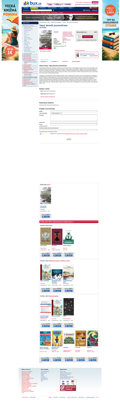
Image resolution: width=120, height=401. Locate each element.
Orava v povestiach (44, 281)
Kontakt (50, 398)
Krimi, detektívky (27, 37)
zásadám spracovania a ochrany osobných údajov (76, 134)
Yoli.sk (42, 376)
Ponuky (34, 7)
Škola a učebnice (52, 7)
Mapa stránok (81, 398)
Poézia (63, 22)
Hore (97, 398)
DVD (25, 85)
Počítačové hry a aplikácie (29, 83)
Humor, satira (26, 34)
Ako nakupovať (63, 376)
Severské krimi (44, 379)
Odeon (42, 375)
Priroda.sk (43, 378)
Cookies (68, 398)
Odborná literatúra (28, 68)
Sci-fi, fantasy (26, 46)
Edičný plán (63, 372)
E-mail (40, 125)
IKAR (26, 398)
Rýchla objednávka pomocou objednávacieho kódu (67, 378)
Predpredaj (42, 7)
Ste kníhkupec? (62, 398)
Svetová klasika (27, 48)
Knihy (48, 22)
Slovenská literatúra (28, 72)
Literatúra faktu (27, 66)
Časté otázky (54, 12)
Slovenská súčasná (27, 75)
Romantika (26, 44)
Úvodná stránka (42, 22)
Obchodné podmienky (90, 398)
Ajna (42, 382)
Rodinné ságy (26, 41)
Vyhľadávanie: (26, 10)
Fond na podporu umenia (29, 60)
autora (48, 185)
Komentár (41, 115)
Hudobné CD (26, 80)
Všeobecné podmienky (28, 12)
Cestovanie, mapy (28, 53)
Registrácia (94, 10)
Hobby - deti (26, 31)
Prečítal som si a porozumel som (68, 134)
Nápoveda (37, 12)
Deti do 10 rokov (27, 56)
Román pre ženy (27, 43)
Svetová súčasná (27, 50)
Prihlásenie (87, 10)
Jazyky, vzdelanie (27, 64)
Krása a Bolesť (43, 246)
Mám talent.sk (44, 380)
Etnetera (34, 398)
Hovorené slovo (27, 79)
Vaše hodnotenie (43, 113)
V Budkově (65, 348)
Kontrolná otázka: (43, 129)
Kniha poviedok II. (67, 246)
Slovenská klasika (53, 297)
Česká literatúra (27, 55)
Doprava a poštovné (45, 12)
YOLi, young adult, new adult (29, 51)
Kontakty (61, 12)
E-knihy (62, 7)
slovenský (65, 38)
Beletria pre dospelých (56, 22)
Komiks (25, 36)
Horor (25, 33)
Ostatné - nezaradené (28, 38)
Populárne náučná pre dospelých (29, 384)
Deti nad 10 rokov (27, 58)
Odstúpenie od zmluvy (65, 375)
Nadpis (41, 111)
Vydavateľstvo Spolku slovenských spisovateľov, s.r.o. (68, 36)
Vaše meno (42, 123)
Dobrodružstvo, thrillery (28, 28)
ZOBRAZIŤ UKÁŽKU (45, 51)
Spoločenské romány (28, 47)
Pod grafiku (54, 246)
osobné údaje (74, 398)
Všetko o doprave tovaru (66, 374)
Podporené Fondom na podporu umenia (59, 262)
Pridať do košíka (88, 36)
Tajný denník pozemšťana (87, 54)
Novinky (26, 7)
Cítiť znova (77, 348)
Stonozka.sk (44, 374)
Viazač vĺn (89, 348)
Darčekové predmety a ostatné (30, 77)
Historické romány (27, 30)
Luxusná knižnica (45, 372)
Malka (64, 317)
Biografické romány (27, 27)
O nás (70, 7)
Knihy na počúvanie (28, 82)
